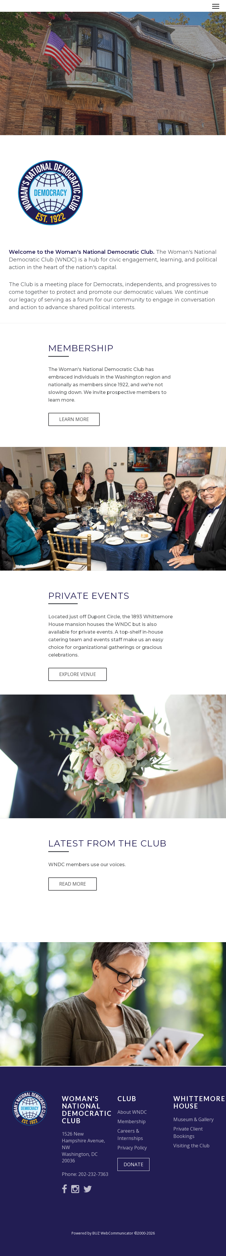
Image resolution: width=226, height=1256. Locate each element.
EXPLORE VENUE (77, 674)
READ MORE (72, 884)
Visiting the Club (191, 1145)
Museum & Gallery (193, 1119)
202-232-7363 (93, 1174)
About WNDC (132, 1112)
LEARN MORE (74, 419)
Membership (131, 1121)
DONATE (133, 1164)
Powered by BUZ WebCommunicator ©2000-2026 (113, 1233)
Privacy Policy (132, 1147)
